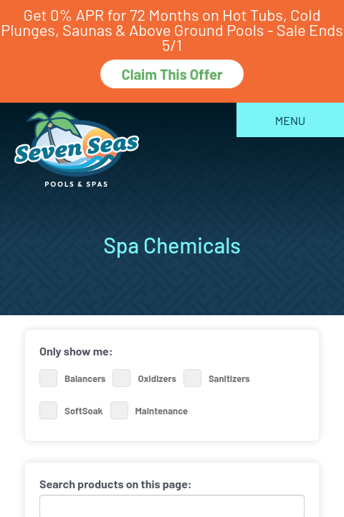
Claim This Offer (172, 74)
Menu (290, 120)
